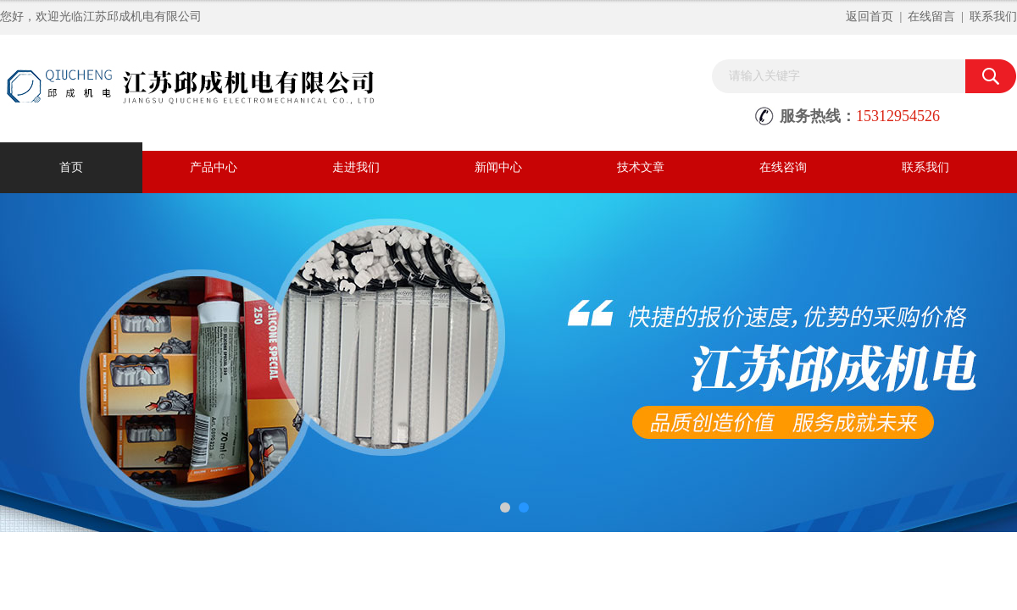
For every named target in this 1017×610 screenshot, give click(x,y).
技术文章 (640, 167)
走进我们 (356, 167)
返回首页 (869, 16)
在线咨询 (783, 167)
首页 (71, 167)
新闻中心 (498, 167)
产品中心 (213, 167)
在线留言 (931, 16)
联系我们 (993, 16)
